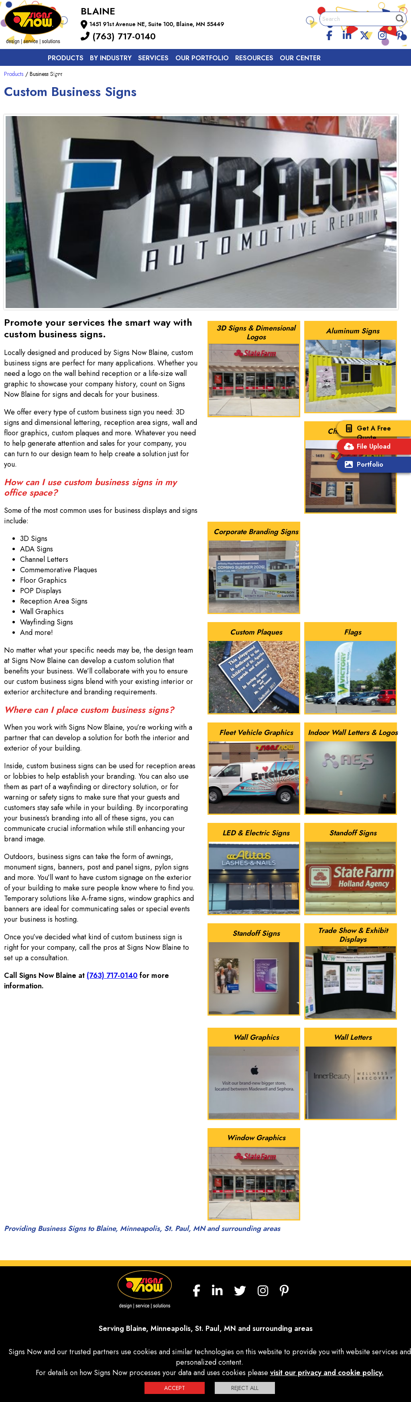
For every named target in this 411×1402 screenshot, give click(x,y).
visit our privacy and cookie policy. (327, 1372)
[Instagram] (382, 34)
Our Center (300, 58)
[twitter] (364, 34)
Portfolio (362, 465)
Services (153, 58)
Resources (254, 58)
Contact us (69, 76)
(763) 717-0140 (118, 36)
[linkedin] (347, 34)
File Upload (366, 447)
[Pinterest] (399, 34)
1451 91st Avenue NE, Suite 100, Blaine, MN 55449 (157, 24)
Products (65, 58)
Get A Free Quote (366, 433)
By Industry (111, 58)
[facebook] (329, 34)
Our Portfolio (202, 58)
